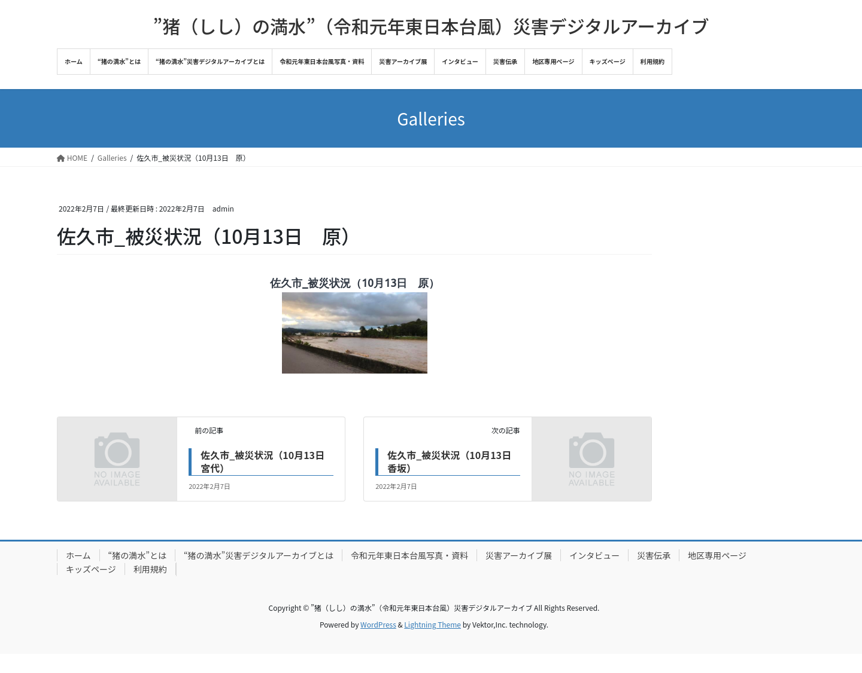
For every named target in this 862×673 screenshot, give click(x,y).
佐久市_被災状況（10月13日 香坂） (454, 461)
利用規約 (150, 569)
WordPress (378, 624)
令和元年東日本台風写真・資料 (409, 555)
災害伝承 (653, 555)
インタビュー (594, 555)
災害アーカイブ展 (518, 555)
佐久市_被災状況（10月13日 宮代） (267, 461)
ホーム (78, 555)
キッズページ (91, 569)
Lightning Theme (432, 624)
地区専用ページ (717, 555)
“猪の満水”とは (137, 555)
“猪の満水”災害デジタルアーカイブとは (258, 555)
